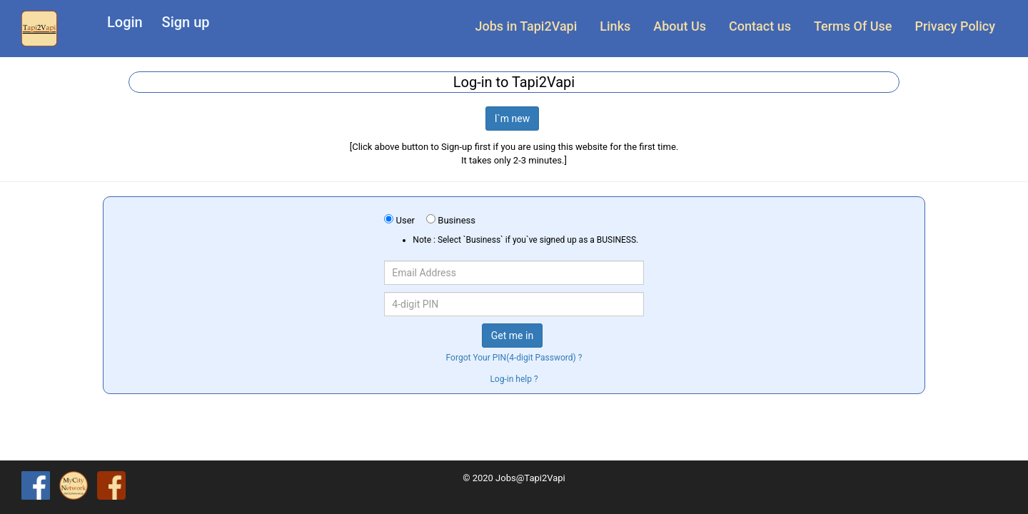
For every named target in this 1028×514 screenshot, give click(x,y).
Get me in (512, 335)
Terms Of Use (853, 26)
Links (615, 26)
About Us (679, 26)
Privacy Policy (954, 26)
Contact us (760, 26)
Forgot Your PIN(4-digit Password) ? (514, 358)
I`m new (512, 118)
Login (125, 22)
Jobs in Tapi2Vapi (526, 26)
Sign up (186, 22)
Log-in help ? (514, 379)
